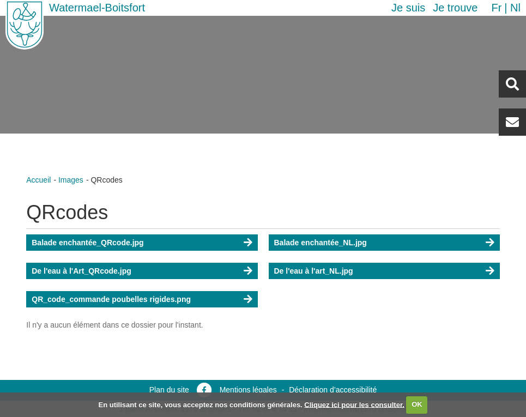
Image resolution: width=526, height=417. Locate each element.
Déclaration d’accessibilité (333, 389)
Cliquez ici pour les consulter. (354, 404)
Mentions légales (248, 389)
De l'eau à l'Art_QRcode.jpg (81, 271)
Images (70, 180)
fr (496, 8)
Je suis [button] (408, 8)
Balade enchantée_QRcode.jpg (87, 242)
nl (515, 8)
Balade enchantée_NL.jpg (320, 242)
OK (417, 404)
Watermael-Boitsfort (97, 8)
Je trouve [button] (455, 8)
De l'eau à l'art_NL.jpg (313, 271)
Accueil (38, 180)
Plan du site (169, 389)
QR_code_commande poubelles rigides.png (111, 299)
